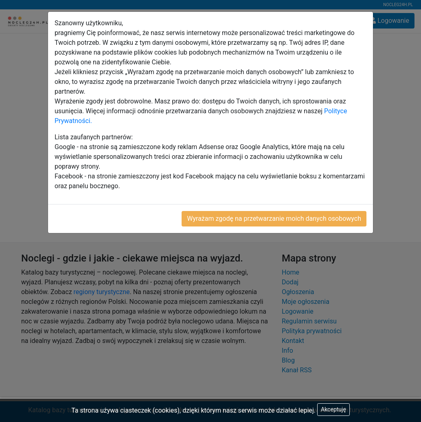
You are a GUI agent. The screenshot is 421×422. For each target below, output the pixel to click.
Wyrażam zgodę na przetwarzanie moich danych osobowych (274, 218)
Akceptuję (333, 409)
